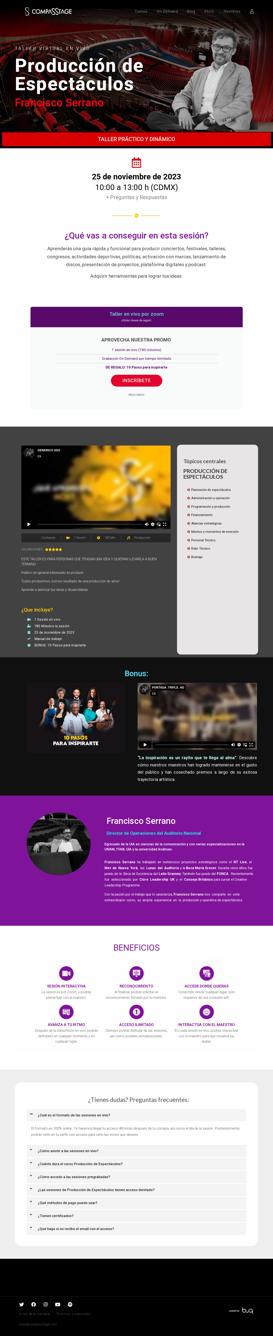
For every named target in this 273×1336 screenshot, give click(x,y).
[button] (136, 1115)
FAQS (209, 11)
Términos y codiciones (73, 1314)
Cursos (141, 11)
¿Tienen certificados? (56, 1216)
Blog (191, 11)
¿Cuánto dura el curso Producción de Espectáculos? (80, 1164)
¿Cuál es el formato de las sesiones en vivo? (74, 1115)
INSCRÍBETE (136, 380)
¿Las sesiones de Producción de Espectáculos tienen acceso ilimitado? (96, 1190)
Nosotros (232, 11)
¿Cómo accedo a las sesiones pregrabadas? (74, 1177)
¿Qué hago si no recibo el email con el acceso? (76, 1229)
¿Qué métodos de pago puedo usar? (67, 1203)
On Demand (167, 11)
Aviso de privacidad (34, 1314)
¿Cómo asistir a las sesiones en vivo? (68, 1151)
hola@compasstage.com (38, 1324)
